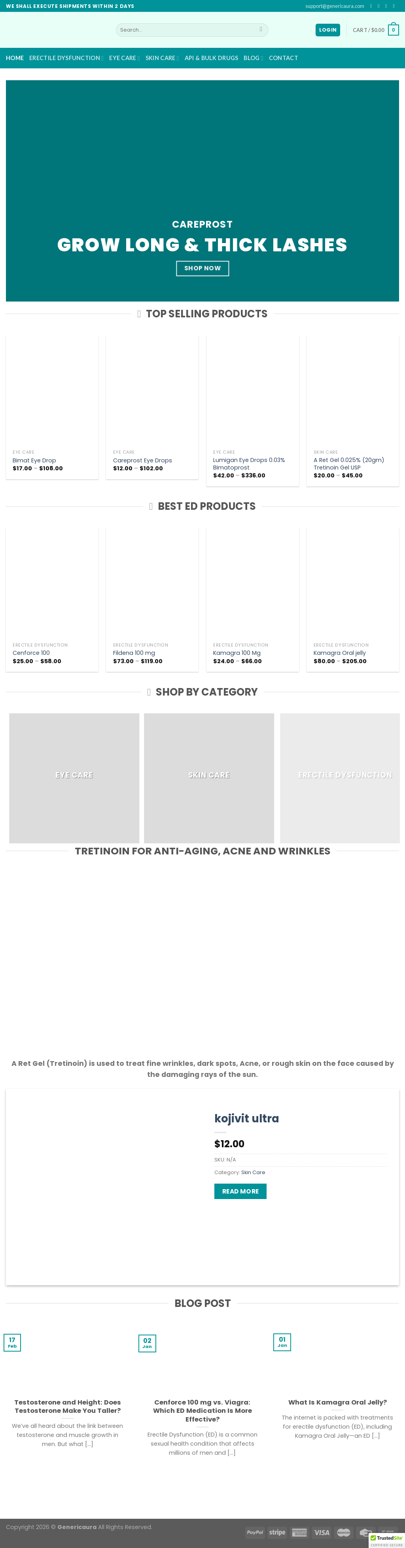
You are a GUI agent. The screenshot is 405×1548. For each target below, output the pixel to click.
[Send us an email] (395, 6)
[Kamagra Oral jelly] (353, 583)
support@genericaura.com (334, 6)
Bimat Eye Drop (34, 460)
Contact (283, 58)
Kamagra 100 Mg (237, 653)
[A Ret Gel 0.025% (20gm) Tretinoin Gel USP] (353, 390)
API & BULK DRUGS (211, 58)
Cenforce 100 (31, 653)
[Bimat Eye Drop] (52, 390)
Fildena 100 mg (134, 653)
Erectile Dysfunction (66, 58)
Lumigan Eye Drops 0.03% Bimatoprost (249, 463)
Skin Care (162, 58)
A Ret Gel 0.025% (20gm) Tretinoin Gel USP (349, 463)
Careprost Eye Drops (142, 460)
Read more (240, 1191)
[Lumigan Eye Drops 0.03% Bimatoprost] (252, 390)
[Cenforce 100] (52, 583)
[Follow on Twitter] (387, 6)
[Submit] (261, 30)
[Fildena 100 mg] (152, 583)
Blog (253, 58)
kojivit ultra (246, 1118)
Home (15, 58)
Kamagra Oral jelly (340, 653)
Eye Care (124, 58)
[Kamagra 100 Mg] (252, 583)
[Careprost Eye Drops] (152, 390)
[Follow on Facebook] (372, 6)
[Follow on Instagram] (380, 6)
